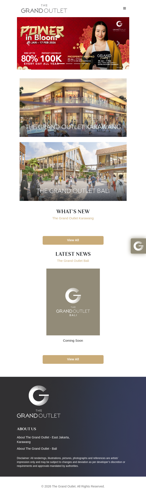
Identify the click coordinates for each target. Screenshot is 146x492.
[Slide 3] (77, 63)
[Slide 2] (69, 63)
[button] (138, 246)
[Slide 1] (61, 63)
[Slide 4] (85, 63)
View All (73, 240)
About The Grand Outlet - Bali (37, 448)
